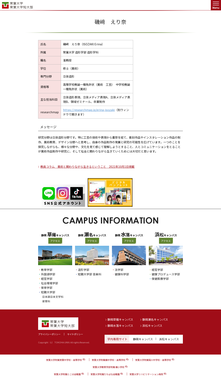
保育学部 (46, 288)
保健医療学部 (160, 279)
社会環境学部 (49, 283)
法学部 (119, 270)
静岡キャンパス (143, 339)
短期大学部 (48, 292)
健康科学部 (122, 274)
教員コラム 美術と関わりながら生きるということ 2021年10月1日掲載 (87, 167)
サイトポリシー (75, 334)
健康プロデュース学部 (166, 274)
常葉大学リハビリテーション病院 (146, 374)
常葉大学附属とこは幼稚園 (67, 374)
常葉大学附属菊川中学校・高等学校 (153, 359)
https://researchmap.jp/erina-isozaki (89, 110)
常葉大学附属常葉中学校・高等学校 (64, 359)
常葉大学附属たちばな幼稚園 (105, 374)
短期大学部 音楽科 (89, 274)
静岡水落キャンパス (120, 325)
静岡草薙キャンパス (120, 319)
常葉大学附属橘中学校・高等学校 (108, 359)
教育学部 (46, 270)
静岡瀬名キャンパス (155, 319)
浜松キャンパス (152, 325)
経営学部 (46, 279)
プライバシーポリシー (49, 334)
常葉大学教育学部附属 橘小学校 (108, 367)
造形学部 (83, 270)
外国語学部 (48, 274)
